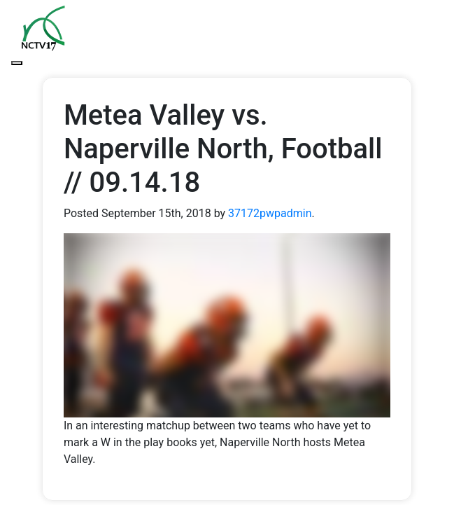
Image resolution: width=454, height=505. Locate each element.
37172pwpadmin (269, 213)
